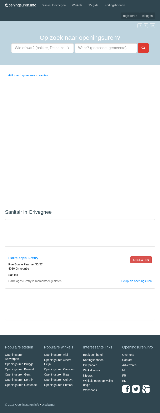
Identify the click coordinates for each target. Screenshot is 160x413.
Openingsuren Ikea (56, 374)
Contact (127, 360)
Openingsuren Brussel (19, 369)
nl (140, 25)
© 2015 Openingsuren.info (22, 404)
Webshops (90, 390)
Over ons (128, 354)
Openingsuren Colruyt (58, 379)
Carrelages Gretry (23, 258)
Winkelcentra (91, 370)
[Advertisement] (36, 141)
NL (124, 370)
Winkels (77, 5)
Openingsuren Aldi (56, 354)
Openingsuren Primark (58, 385)
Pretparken (90, 365)
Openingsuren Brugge (19, 364)
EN (124, 380)
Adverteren (129, 365)
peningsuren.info (20, 5)
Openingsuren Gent (17, 374)
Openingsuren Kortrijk (19, 379)
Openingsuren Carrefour (60, 369)
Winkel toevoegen (54, 5)
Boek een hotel (92, 354)
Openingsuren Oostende (21, 385)
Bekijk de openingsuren (136, 281)
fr (145, 25)
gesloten (141, 259)
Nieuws (88, 375)
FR (124, 375)
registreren (130, 15)
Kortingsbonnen (115, 5)
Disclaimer (48, 404)
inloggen (147, 15)
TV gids (93, 5)
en (152, 25)
